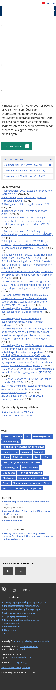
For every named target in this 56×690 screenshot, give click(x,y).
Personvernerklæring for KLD (15, 667)
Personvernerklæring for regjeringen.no (24, 609)
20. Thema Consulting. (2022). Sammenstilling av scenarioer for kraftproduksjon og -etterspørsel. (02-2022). (26, 389)
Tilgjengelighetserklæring (17, 616)
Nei (20, 571)
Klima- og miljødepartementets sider (32, 641)
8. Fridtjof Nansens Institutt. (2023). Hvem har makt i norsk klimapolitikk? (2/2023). (26, 256)
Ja (8, 571)
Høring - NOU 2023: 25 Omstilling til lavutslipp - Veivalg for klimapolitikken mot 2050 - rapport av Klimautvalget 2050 (28, 536)
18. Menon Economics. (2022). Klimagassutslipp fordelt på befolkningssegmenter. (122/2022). (27, 370)
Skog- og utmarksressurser (26, 483)
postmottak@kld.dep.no (20, 657)
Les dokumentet (13, 146)
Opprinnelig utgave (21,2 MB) (18, 412)
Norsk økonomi (30, 467)
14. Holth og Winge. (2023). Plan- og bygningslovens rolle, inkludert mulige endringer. (22, 322)
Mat (5, 462)
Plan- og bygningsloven (30, 472)
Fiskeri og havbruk (42, 436)
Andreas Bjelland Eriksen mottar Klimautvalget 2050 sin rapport (27, 513)
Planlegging (9, 478)
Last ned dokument (14, 159)
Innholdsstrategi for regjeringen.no (21, 605)
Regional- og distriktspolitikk (32, 478)
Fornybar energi (11, 441)
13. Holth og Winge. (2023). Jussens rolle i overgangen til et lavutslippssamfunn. (24, 310)
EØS (28, 436)
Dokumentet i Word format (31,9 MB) (24, 176)
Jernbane (26, 452)
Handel (6, 452)
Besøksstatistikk (12, 626)
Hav (16, 452)
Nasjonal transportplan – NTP (25, 462)
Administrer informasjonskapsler (20, 612)
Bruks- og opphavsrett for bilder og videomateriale (21, 621)
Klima (6, 457)
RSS (6, 633)
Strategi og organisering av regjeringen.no (25, 602)
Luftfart (46, 457)
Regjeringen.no (20, 589)
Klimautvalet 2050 (13, 520)
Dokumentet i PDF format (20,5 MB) (23, 164)
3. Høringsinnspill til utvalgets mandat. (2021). (26, 204)
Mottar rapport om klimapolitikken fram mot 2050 (26, 503)
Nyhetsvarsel (10, 630)
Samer (6, 483)
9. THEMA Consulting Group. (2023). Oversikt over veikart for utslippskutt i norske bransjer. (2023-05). (26, 265)
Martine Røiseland (29, 646)
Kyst (36, 457)
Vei (4, 488)
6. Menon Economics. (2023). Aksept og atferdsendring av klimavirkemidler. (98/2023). (27, 232)
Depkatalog (21, 662)
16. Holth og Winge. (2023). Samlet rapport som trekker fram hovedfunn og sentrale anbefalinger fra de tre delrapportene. (27, 349)
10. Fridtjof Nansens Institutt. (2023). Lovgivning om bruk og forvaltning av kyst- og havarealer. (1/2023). (27, 275)
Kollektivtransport (21, 457)
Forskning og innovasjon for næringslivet (23, 446)
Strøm (47, 483)
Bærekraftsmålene (12, 436)
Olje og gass (9, 472)
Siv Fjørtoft (20, 649)
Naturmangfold (11, 467)
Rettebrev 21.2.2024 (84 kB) (18, 415)
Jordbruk (38, 452)
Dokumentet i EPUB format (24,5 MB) (24, 170)
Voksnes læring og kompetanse (25, 488)
